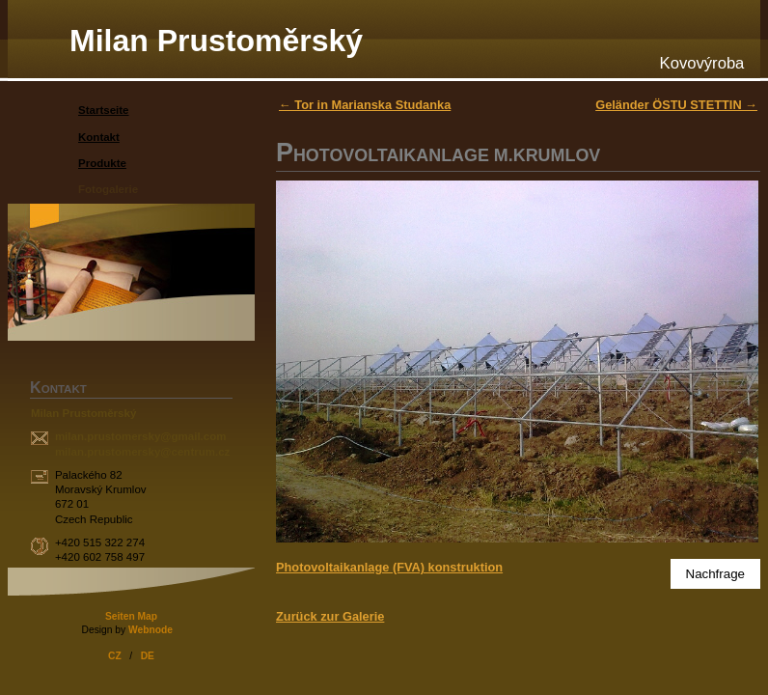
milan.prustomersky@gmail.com (141, 436)
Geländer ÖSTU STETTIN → (676, 104)
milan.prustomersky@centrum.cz (142, 452)
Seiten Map (131, 616)
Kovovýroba (702, 63)
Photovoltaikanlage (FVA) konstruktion (389, 567)
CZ (115, 656)
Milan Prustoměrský (216, 40)
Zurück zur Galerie (330, 616)
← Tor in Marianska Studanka (365, 104)
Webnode (150, 630)
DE (147, 656)
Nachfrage (716, 574)
